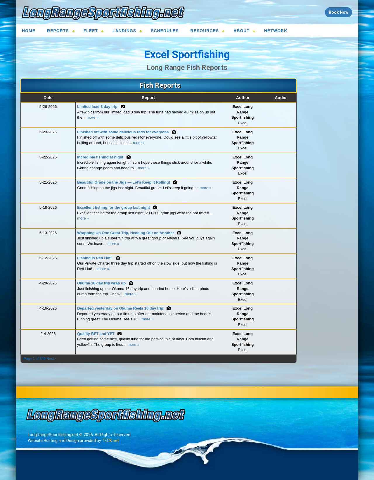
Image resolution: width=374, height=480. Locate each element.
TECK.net (110, 440)
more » (92, 117)
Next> (51, 359)
